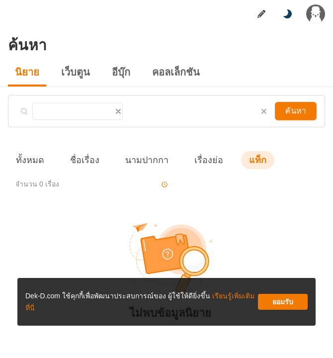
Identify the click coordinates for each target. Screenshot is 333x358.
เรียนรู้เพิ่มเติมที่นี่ (233, 17)
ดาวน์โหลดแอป (79, 203)
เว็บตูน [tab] (59, 7)
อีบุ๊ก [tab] (89, 7)
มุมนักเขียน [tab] (125, 7)
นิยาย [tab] (29, 7)
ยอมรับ (246, 29)
